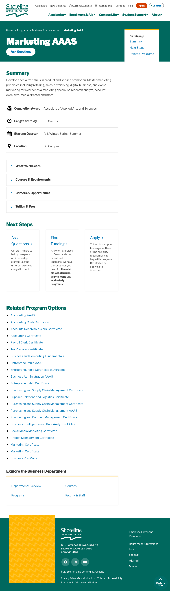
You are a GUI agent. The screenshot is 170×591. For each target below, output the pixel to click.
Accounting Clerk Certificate (30, 322)
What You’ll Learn (27, 166)
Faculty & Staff (75, 495)
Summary (136, 41)
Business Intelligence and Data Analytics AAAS (43, 424)
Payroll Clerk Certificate (27, 342)
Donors (133, 566)
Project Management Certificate (32, 438)
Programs (18, 495)
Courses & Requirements (33, 179)
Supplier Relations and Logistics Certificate (40, 397)
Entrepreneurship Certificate (30, 383)
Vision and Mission (86, 582)
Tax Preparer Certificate (27, 349)
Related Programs (142, 54)
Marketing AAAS (73, 30)
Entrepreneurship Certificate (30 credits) (38, 370)
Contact (120, 5)
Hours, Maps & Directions (143, 543)
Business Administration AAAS (32, 376)
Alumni (134, 560)
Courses (71, 486)
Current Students (80, 5)
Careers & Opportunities (32, 193)
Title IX (101, 578)
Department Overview (26, 486)
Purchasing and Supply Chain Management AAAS (44, 410)
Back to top (160, 584)
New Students (58, 5)
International (103, 5)
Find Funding (58, 240)
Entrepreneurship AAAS (27, 363)
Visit (130, 5)
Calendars (41, 5)
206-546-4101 (69, 552)
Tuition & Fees (25, 206)
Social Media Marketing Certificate (34, 431)
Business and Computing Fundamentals (37, 356)
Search (156, 5)
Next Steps (137, 47)
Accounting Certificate (26, 336)
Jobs (131, 549)
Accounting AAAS (23, 315)
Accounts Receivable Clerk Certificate (36, 329)
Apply (142, 5)
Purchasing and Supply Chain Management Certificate (47, 390)
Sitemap (134, 554)
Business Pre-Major (24, 458)
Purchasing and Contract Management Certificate (44, 417)
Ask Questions (21, 51)
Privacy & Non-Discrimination (78, 578)
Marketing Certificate (25, 444)
